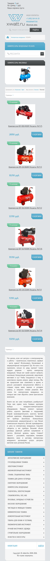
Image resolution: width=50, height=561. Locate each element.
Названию (17, 90)
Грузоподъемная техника (18, 462)
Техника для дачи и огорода (19, 479)
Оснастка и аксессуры (16, 537)
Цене (23, 90)
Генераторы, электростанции (19, 491)
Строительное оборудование (19, 533)
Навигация (12, 546)
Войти (41, 546)
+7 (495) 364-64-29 (32, 18)
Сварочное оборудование (18, 483)
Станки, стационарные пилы (19, 475)
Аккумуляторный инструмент (19, 470)
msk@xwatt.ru (31, 22)
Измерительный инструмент (19, 516)
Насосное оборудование (17, 504)
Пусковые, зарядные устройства (20, 500)
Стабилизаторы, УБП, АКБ (17, 495)
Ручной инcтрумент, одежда (19, 529)
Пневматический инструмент (19, 524)
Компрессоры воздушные (18, 37)
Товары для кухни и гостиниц (20, 520)
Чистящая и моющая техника (19, 508)
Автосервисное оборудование (19, 458)
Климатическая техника (17, 512)
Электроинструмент (15, 466)
